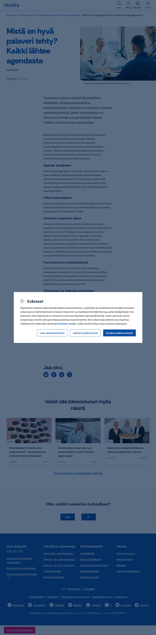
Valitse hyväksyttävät (85, 333)
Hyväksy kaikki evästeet (119, 333)
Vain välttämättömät (52, 333)
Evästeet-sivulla (66, 323)
